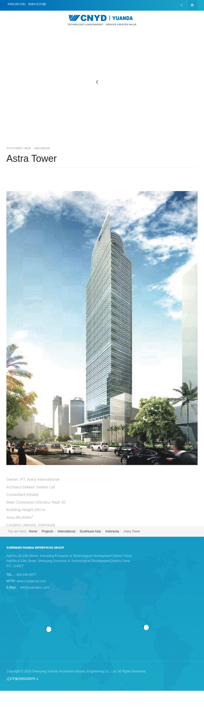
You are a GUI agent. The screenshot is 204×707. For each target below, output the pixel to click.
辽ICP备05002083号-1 (22, 679)
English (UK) (17, 4)
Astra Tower (31, 158)
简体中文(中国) (37, 4)
